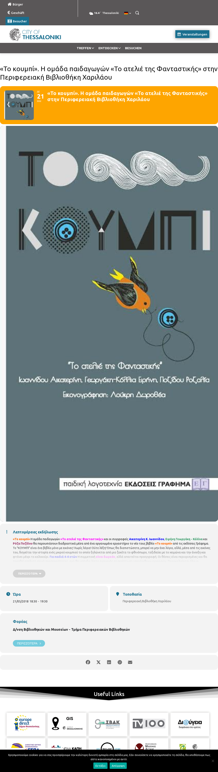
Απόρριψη (118, 765)
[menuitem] (127, 13)
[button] (137, 13)
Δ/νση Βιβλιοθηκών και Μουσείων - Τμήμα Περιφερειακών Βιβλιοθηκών (71, 629)
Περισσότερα (29, 643)
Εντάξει (100, 765)
